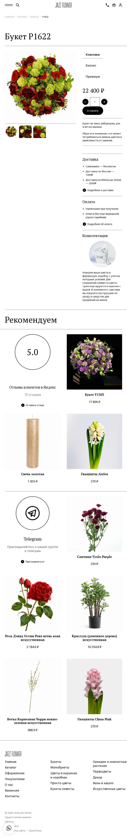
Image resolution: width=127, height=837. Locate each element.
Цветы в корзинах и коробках (63, 777)
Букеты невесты (62, 790)
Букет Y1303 (94, 396)
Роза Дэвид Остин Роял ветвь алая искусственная (32, 639)
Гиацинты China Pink (94, 721)
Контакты (12, 797)
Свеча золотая (32, 475)
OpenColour (35, 832)
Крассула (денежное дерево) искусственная (94, 639)
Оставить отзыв (32, 406)
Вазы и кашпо (103, 784)
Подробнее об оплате (98, 225)
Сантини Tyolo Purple (94, 558)
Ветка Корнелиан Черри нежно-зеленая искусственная (32, 722)
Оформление (14, 774)
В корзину (94, 111)
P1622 (45, 16)
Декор (97, 779)
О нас (9, 786)
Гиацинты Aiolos (94, 475)
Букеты (35, 16)
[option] (40, 86)
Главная (9, 16)
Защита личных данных (18, 818)
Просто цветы (60, 784)
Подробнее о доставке (99, 191)
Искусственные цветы (109, 790)
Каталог (22, 16)
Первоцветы (102, 773)
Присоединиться (32, 563)
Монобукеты (59, 769)
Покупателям (15, 780)
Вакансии (12, 792)
